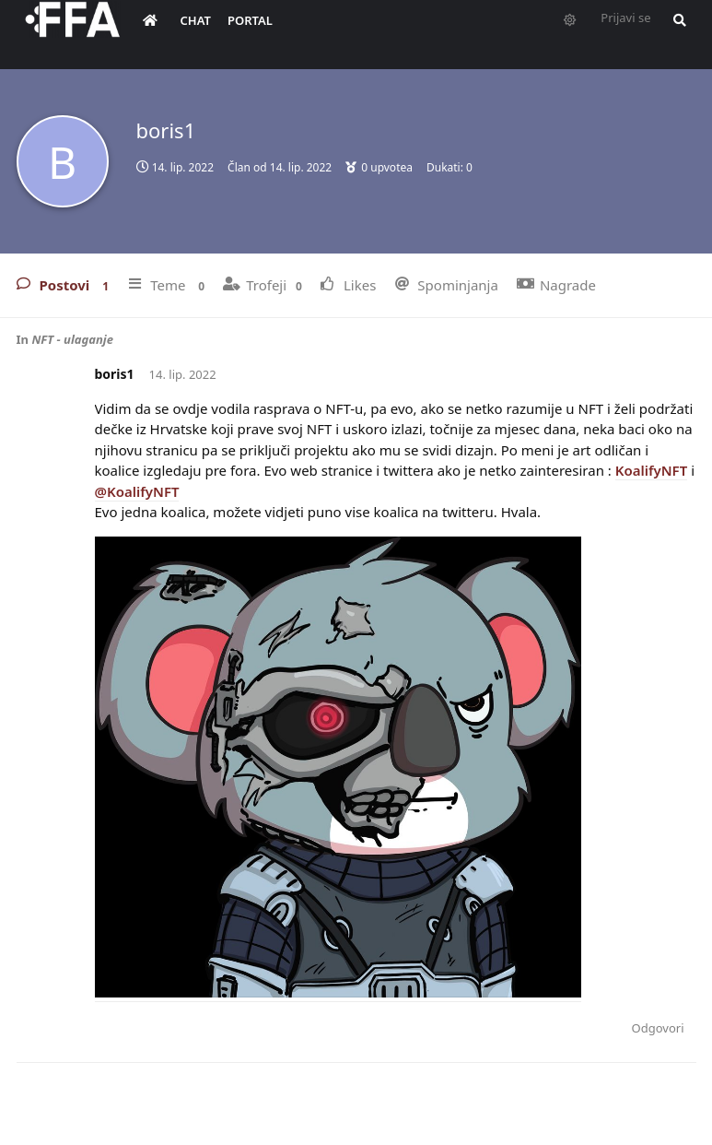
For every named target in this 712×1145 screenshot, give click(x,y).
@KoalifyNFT (137, 491)
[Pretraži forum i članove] (689, 33)
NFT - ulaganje (72, 339)
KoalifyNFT (651, 470)
